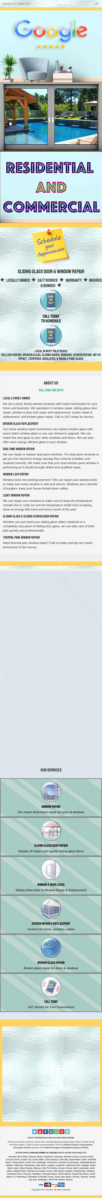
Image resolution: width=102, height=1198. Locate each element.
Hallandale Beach (88, 1162)
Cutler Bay (63, 1159)
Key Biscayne (73, 1162)
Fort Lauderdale (39, 1162)
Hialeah (9, 1165)
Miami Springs (26, 1168)
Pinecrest (27, 1174)
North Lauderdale (81, 1168)
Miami (93, 1165)
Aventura (12, 1156)
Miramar (37, 1168)
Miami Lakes (13, 1168)
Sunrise (76, 1177)
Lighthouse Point (73, 1165)
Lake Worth (41, 1165)
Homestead (29, 1165)
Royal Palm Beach (80, 1174)
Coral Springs (51, 1159)
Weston (69, 1179)
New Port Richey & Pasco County (57, 1168)
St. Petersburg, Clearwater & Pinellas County (33, 1177)
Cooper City (26, 1159)
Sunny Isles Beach (63, 1177)
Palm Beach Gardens (62, 1171)
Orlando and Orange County (39, 1171)
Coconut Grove (12, 1159)
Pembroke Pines (14, 1174)
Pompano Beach (49, 1174)
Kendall (62, 1162)
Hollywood (18, 1165)
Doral (28, 1162)
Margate (85, 1165)
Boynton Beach (36, 1156)
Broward (42, 1153)
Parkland (90, 1171)
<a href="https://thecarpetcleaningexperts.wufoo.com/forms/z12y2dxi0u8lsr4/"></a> (51, 616)
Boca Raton (23, 1156)
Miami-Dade (35, 1153)
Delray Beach (19, 1162)
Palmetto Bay (79, 1171)
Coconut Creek (86, 1156)
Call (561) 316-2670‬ (51, 390)
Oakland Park (19, 1171)
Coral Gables (38, 1159)
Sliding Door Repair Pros (16, 3)
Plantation (36, 1174)
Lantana (51, 1165)
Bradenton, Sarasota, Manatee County (61, 1156)
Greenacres (52, 1162)
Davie (84, 1159)
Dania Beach (75, 1159)
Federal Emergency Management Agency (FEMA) (66, 1147)
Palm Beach (54, 1153)
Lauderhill (60, 1165)
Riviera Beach (64, 1174)
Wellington (42, 1179)
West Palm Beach (57, 1179)
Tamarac (84, 1177)
